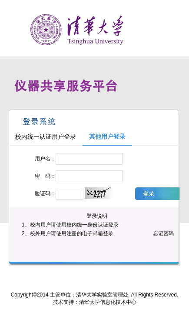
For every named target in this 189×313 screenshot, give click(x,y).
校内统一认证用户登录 (45, 136)
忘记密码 (163, 233)
